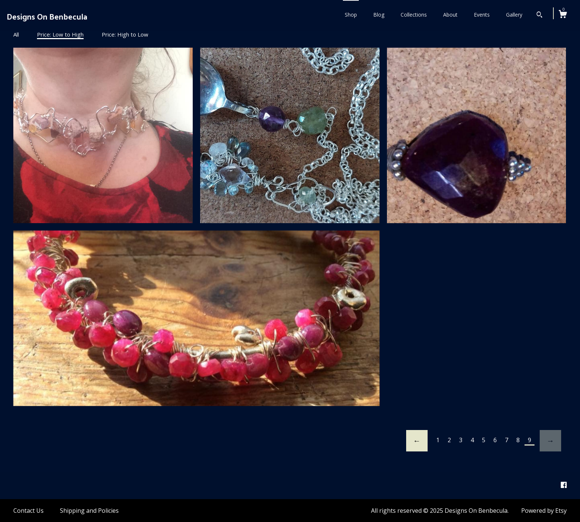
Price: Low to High (60, 34)
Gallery (514, 14)
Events (482, 14)
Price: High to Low (125, 34)
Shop (351, 14)
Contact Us (28, 510)
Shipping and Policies (89, 510)
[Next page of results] (550, 440)
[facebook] (564, 485)
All (16, 34)
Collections (414, 14)
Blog (378, 14)
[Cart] (563, 15)
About (450, 14)
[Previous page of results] (417, 440)
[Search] (539, 15)
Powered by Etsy (544, 510)
